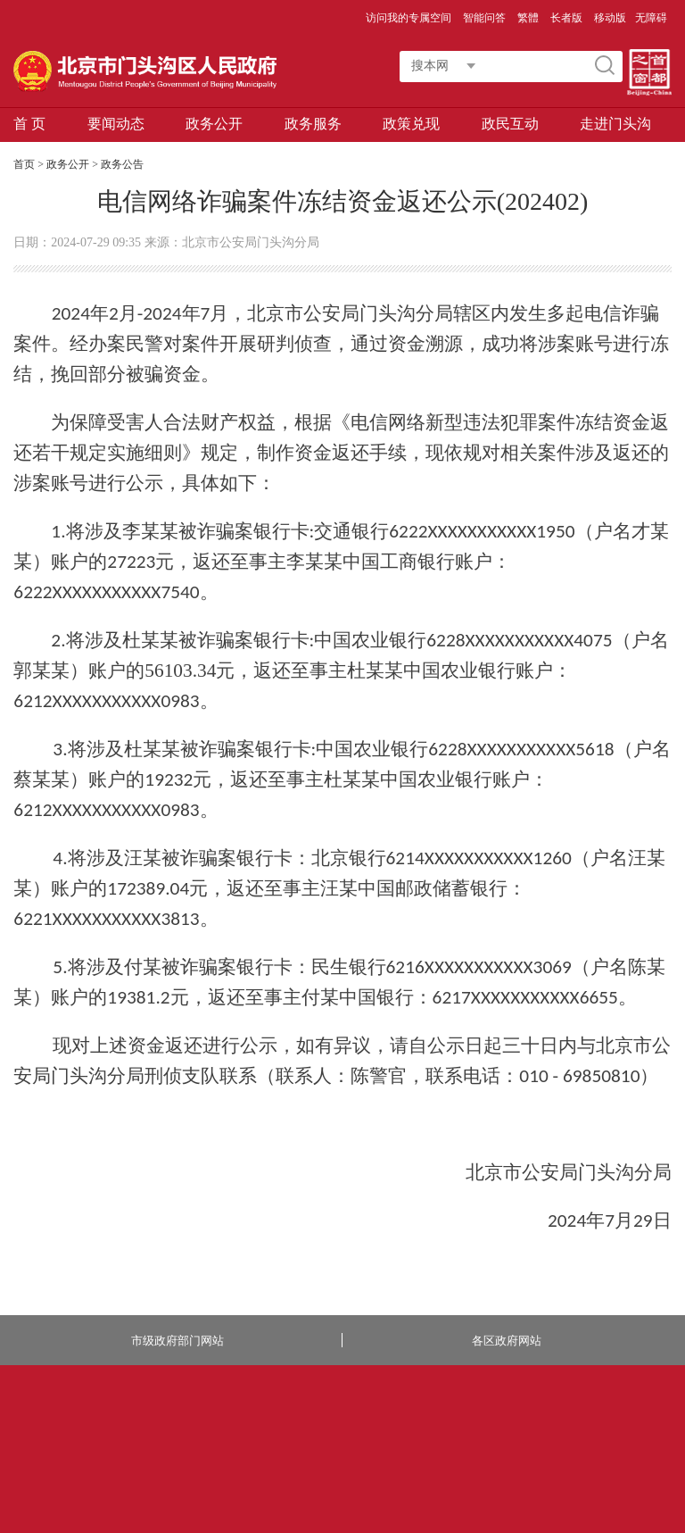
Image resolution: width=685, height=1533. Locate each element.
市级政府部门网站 (177, 1340)
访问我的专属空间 (410, 18)
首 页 (29, 123)
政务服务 (313, 123)
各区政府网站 (506, 1340)
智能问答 (485, 18)
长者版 (567, 18)
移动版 (610, 18)
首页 (24, 164)
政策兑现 (411, 123)
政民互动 (510, 123)
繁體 (528, 18)
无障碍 (651, 18)
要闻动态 (115, 123)
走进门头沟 (615, 123)
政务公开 (214, 123)
